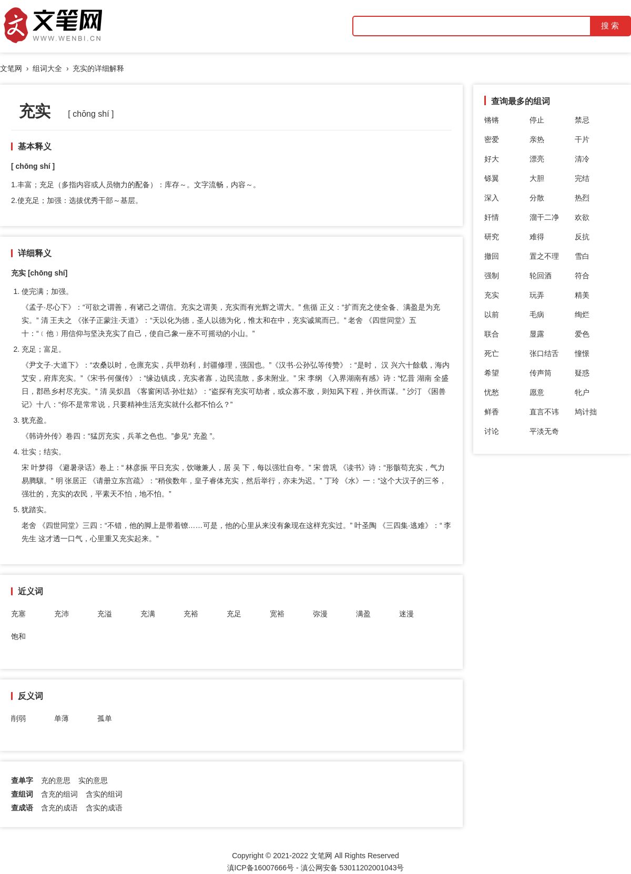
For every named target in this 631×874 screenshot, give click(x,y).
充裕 (191, 613)
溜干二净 (544, 217)
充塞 (18, 613)
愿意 (537, 392)
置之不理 (544, 256)
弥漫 (320, 613)
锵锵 (491, 120)
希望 (491, 373)
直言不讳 (544, 412)
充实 (491, 295)
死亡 (491, 353)
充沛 (61, 613)
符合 (582, 275)
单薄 (61, 718)
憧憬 (582, 353)
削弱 (18, 718)
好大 (491, 159)
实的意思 (93, 780)
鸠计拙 (586, 412)
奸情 (491, 217)
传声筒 (541, 373)
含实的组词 (104, 794)
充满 (147, 613)
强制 (491, 275)
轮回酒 (541, 275)
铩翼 (491, 178)
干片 (582, 139)
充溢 (104, 613)
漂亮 (537, 159)
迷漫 (406, 613)
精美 (582, 295)
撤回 (491, 256)
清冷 (582, 159)
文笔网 (11, 68)
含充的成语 (59, 808)
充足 (234, 613)
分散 (537, 198)
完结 (582, 178)
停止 (537, 120)
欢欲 (582, 217)
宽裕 (277, 613)
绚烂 (582, 314)
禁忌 (582, 120)
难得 (537, 236)
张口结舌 (544, 353)
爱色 (582, 334)
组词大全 (47, 68)
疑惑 (582, 373)
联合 (491, 334)
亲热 (537, 139)
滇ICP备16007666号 (260, 867)
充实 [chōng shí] (39, 273)
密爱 (491, 139)
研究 (491, 236)
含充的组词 (59, 794)
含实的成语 (104, 808)
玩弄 (537, 295)
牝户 (582, 392)
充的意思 (55, 780)
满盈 (363, 613)
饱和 (18, 636)
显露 (537, 334)
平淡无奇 (544, 431)
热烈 (582, 198)
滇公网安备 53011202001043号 (352, 867)
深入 (491, 198)
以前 (491, 314)
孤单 (104, 718)
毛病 (537, 314)
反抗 (582, 236)
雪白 (582, 256)
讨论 (491, 431)
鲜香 (491, 412)
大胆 (537, 178)
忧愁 (491, 392)
